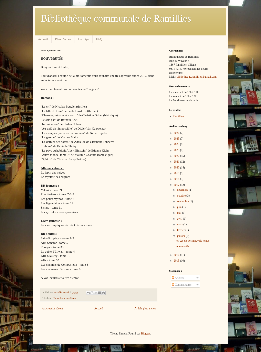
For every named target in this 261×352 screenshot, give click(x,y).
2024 (177, 144)
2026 (177, 132)
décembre (183, 189)
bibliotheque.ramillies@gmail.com (197, 76)
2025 (177, 138)
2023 (177, 150)
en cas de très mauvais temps (192, 240)
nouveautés (182, 246)
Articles (178, 277)
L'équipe (83, 39)
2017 (177, 184)
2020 (177, 167)
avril (180, 218)
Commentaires (181, 284)
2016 (177, 254)
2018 (177, 178)
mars (180, 224)
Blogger (145, 333)
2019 (177, 173)
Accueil (43, 39)
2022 (177, 155)
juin (179, 207)
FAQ (99, 39)
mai (179, 212)
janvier (181, 236)
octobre (181, 195)
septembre (183, 201)
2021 (177, 161)
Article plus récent (52, 308)
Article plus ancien (145, 308)
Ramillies (178, 116)
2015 (177, 260)
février (181, 230)
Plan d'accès (63, 39)
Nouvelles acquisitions (64, 298)
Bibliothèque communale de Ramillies (116, 18)
